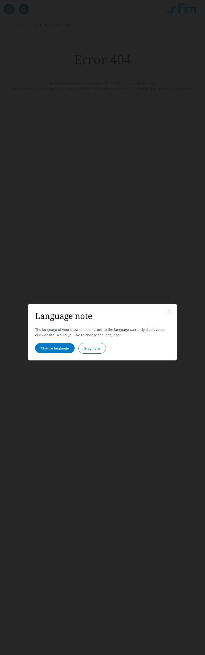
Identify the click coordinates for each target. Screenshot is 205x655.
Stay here (92, 348)
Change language (55, 348)
